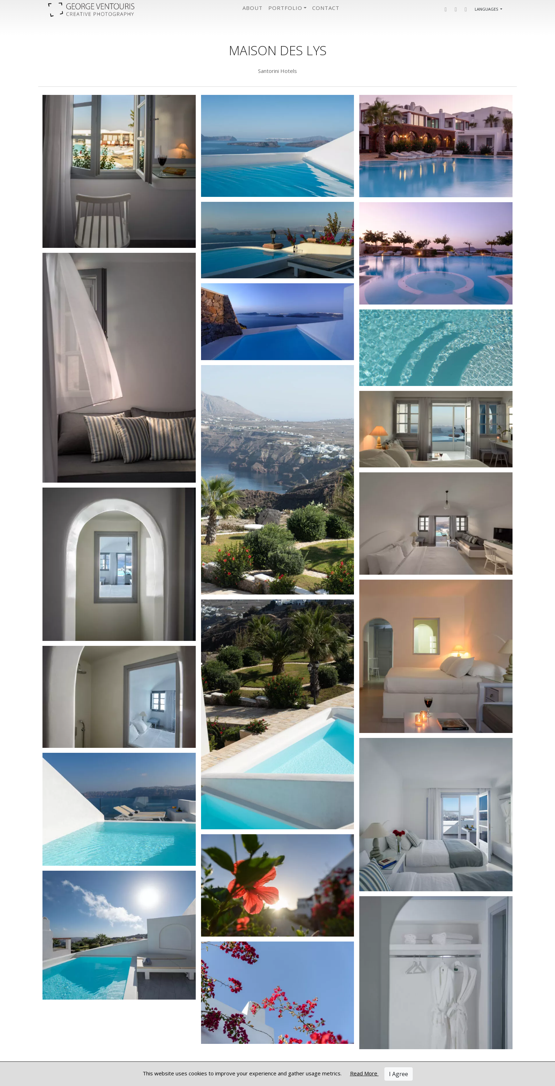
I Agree (398, 1074)
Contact (325, 7)
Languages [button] (487, 9)
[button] (445, 9)
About (252, 7)
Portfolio (285, 7)
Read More (364, 1073)
